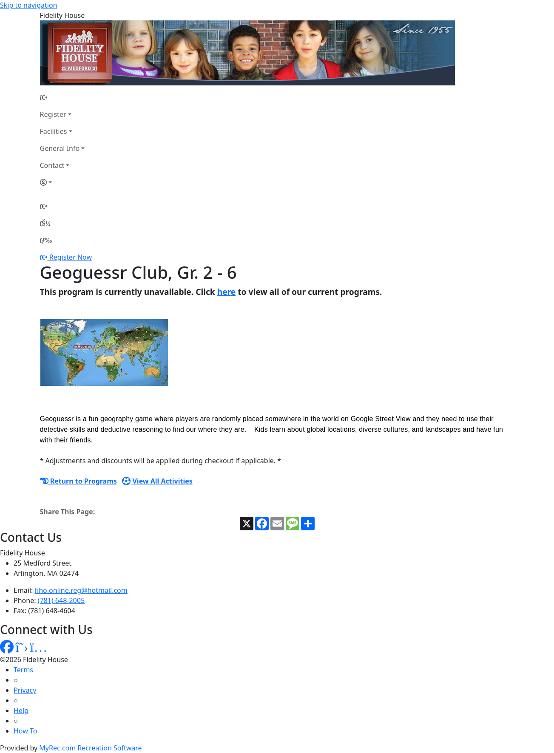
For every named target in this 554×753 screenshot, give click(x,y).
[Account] (62, 182)
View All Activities (157, 481)
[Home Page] (62, 97)
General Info (60, 148)
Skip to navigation (28, 5)
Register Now (70, 257)
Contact (52, 165)
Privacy (25, 690)
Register (53, 114)
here (226, 291)
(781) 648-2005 (61, 600)
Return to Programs (78, 481)
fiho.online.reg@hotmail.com (81, 590)
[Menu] (46, 240)
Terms (23, 669)
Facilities (53, 131)
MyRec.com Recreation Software (90, 748)
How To (25, 731)
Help (21, 710)
